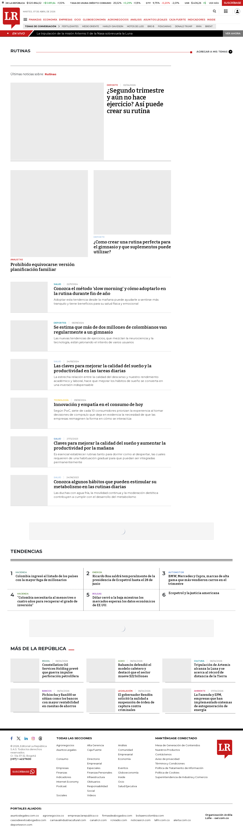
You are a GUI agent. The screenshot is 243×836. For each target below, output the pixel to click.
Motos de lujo (135, 26)
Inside (121, 777)
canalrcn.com (98, 820)
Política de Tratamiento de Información (179, 768)
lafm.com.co (162, 820)
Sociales (61, 795)
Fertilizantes (70, 26)
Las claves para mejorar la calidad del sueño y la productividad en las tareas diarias (102, 368)
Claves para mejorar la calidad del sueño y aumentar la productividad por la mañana (110, 446)
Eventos (123, 768)
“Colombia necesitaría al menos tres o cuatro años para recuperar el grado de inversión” (47, 601)
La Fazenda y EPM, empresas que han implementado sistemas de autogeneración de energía (213, 702)
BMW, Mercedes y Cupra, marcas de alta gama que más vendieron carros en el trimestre (198, 580)
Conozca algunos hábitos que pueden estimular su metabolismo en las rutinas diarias (105, 484)
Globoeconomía (128, 772)
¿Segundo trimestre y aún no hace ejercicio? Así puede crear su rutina (135, 101)
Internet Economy (67, 781)
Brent (209, 26)
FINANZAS (35, 19)
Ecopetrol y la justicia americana (194, 593)
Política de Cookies (167, 772)
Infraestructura (96, 777)
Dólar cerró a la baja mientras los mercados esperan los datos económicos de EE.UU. (123, 601)
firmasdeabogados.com (117, 815)
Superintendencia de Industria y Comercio (181, 777)
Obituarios (93, 781)
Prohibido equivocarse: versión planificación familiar (42, 267)
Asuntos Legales (66, 749)
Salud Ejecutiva (127, 786)
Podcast (61, 786)
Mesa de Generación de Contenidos (177, 745)
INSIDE (211, 19)
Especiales (93, 768)
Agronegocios (65, 745)
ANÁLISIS (136, 19)
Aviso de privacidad (167, 758)
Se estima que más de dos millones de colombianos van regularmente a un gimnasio (110, 330)
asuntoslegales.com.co (24, 815)
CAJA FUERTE (177, 19)
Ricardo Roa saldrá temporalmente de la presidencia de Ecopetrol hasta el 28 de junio (123, 580)
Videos (91, 795)
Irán (198, 26)
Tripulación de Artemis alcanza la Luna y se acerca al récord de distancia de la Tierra (212, 670)
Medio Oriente (90, 26)
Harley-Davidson (113, 26)
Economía (124, 758)
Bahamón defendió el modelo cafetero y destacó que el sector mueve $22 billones (134, 670)
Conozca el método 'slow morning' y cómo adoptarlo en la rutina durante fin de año (110, 291)
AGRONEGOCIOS (118, 19)
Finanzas (61, 772)
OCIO (77, 19)
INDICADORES (196, 19)
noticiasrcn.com (141, 820)
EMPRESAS (65, 19)
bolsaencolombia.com (150, 815)
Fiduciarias (164, 26)
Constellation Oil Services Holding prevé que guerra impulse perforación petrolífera (60, 670)
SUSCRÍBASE (232, 3)
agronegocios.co (53, 815)
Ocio (121, 781)
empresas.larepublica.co (83, 815)
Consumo (62, 758)
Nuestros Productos (167, 749)
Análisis (122, 745)
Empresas (62, 768)
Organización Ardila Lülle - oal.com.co (218, 816)
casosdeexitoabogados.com (28, 820)
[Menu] (26, 19)
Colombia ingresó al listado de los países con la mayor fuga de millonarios (47, 578)
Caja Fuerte (94, 749)
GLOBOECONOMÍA (94, 19)
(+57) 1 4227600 (20, 758)
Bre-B (151, 26)
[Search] (214, 11)
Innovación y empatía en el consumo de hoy (98, 404)
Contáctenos (163, 754)
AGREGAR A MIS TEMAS (214, 52)
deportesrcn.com (21, 824)
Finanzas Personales (99, 772)
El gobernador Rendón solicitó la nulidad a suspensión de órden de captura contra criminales (136, 702)
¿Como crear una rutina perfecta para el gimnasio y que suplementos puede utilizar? (132, 246)
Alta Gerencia (95, 745)
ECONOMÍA (50, 19)
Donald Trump (183, 26)
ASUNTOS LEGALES (155, 19)
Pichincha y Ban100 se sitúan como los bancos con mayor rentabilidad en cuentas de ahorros (60, 700)
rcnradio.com (118, 820)
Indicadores (63, 777)
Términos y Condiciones (170, 763)
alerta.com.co (182, 820)
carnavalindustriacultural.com (68, 820)
